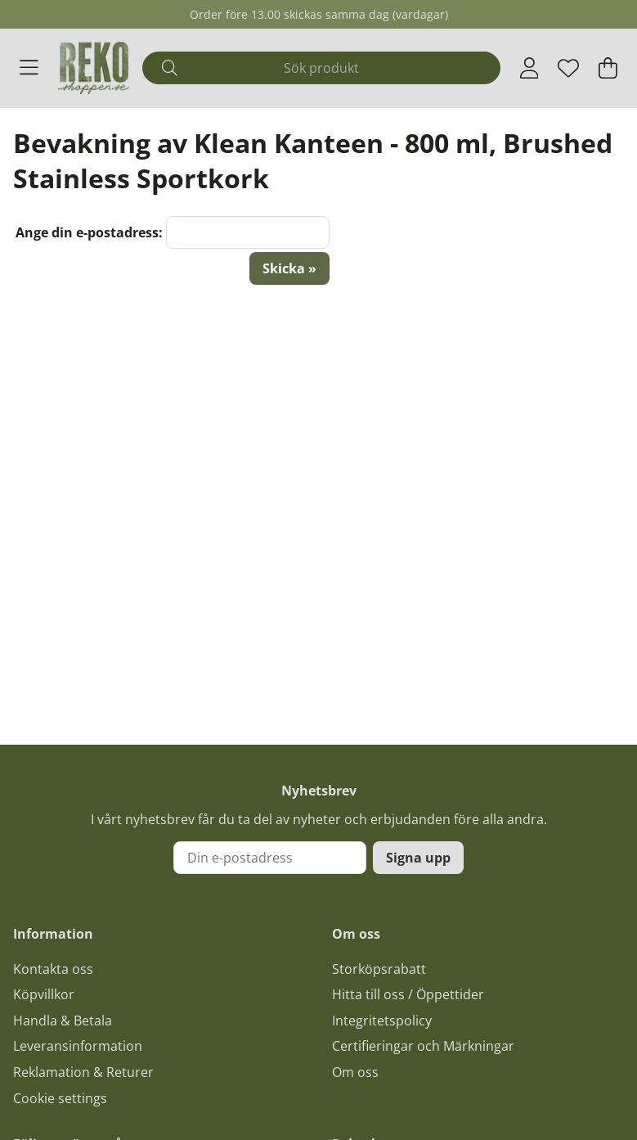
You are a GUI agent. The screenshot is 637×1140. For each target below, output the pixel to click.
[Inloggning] (529, 68)
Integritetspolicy (382, 1021)
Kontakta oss (53, 969)
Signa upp (418, 858)
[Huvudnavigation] (29, 68)
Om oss (355, 1072)
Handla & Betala (62, 1021)
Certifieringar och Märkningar (423, 1046)
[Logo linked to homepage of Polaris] (93, 68)
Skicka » (289, 268)
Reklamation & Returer (83, 1072)
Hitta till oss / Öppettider (408, 994)
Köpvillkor (43, 994)
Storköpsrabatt (379, 969)
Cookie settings (60, 1098)
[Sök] (321, 68)
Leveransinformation (77, 1046)
